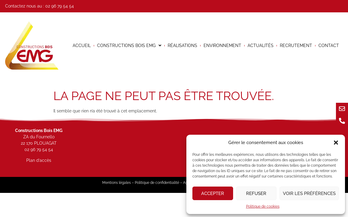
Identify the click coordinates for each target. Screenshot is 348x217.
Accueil (82, 45)
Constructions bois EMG (129, 45)
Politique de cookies (263, 206)
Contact (328, 45)
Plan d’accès (38, 160)
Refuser (256, 193)
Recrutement (296, 45)
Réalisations (182, 45)
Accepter (212, 193)
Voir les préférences (309, 193)
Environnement (222, 45)
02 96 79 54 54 (59, 6)
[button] (336, 143)
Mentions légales (116, 183)
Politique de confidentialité (157, 183)
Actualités (261, 45)
